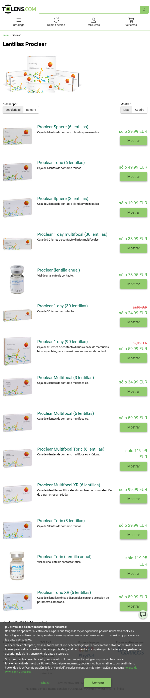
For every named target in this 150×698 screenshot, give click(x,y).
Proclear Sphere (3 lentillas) (62, 198)
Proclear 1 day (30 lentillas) (62, 305)
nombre (31, 109)
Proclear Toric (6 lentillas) (61, 162)
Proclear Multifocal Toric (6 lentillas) (70, 449)
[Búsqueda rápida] (144, 9)
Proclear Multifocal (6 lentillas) (65, 413)
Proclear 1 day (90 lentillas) (62, 341)
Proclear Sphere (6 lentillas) (62, 126)
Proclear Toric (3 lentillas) (61, 520)
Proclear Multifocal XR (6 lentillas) (68, 485)
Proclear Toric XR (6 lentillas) (64, 592)
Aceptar (98, 683)
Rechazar (44, 682)
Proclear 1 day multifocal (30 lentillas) (72, 234)
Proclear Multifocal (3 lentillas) (65, 377)
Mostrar (133, 140)
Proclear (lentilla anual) (58, 270)
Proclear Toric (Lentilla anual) (64, 556)
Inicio (6, 35)
